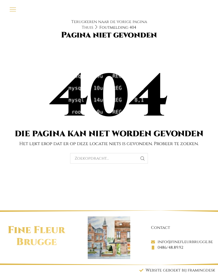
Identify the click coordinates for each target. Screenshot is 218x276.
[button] (13, 9)
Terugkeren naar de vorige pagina (109, 21)
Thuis (87, 27)
